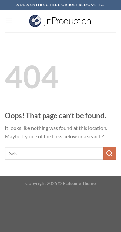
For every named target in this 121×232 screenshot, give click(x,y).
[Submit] (109, 153)
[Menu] (9, 21)
